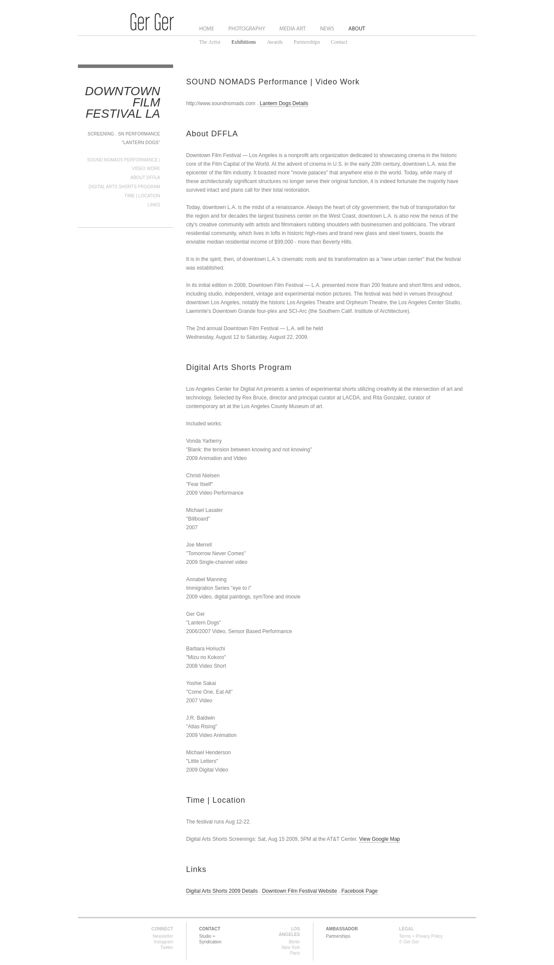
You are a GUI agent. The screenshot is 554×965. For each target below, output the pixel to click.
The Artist (210, 42)
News (327, 28)
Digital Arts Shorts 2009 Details (222, 891)
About (357, 28)
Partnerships (307, 42)
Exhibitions (244, 42)
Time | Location (142, 195)
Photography (247, 28)
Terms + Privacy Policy (421, 936)
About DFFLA (145, 177)
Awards (275, 42)
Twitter (167, 947)
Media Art (293, 28)
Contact (339, 42)
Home (207, 28)
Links (154, 205)
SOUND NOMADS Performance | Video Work (273, 81)
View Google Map (379, 839)
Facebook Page (359, 891)
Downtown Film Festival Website (299, 891)
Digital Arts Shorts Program (124, 186)
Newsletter (163, 936)
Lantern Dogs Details (284, 103)
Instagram (163, 941)
